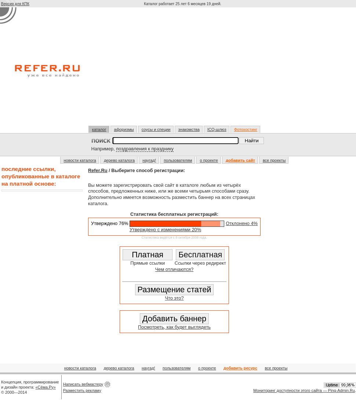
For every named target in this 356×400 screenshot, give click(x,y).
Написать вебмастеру (83, 384)
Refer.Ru (98, 170)
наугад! (149, 160)
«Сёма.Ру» (46, 387)
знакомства (189, 129)
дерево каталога (119, 160)
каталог (99, 129)
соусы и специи (156, 129)
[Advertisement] (183, 69)
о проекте (209, 160)
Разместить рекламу (82, 390)
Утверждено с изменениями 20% (165, 229)
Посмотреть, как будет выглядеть (174, 327)
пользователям (178, 160)
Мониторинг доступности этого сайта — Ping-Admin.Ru (304, 390)
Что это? (174, 298)
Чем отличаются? (174, 269)
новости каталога (80, 160)
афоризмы (124, 129)
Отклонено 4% (242, 223)
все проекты (274, 160)
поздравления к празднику (145, 148)
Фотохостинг (245, 129)
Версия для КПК (15, 4)
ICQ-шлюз (216, 129)
